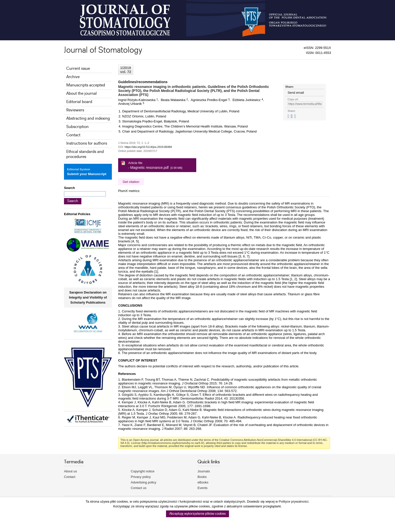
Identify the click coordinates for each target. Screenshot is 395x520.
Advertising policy (143, 482)
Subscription (77, 127)
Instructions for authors (86, 143)
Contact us (138, 488)
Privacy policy (141, 477)
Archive (73, 77)
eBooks (203, 482)
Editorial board (79, 102)
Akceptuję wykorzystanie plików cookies (197, 513)
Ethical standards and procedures (85, 154)
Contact (73, 135)
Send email (295, 92)
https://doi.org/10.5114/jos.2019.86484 (148, 146)
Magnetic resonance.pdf (149, 168)
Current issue (78, 69)
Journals (204, 471)
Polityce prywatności (294, 501)
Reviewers (75, 110)
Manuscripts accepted (85, 85)
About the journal (81, 93)
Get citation (131, 182)
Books (202, 477)
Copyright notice (142, 471)
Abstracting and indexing (88, 118)
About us (70, 471)
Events (203, 488)
